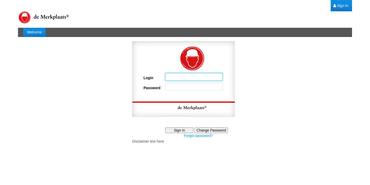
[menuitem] (341, 5)
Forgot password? (198, 136)
